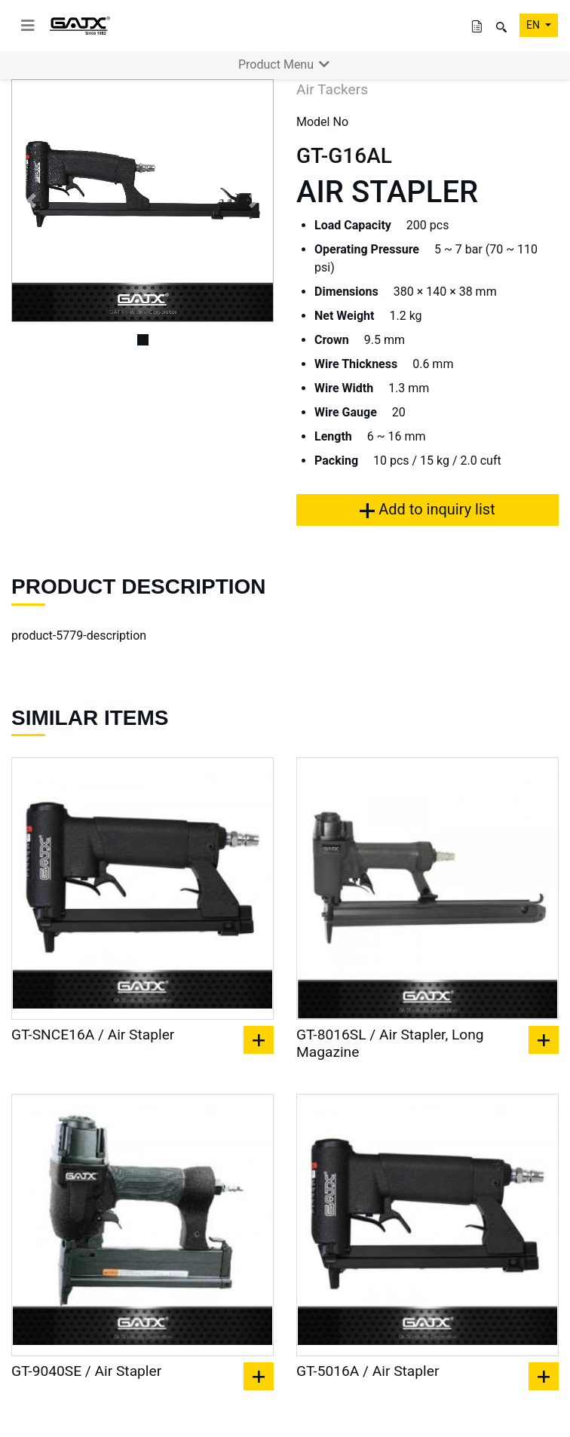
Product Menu (285, 64)
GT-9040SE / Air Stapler (86, 1371)
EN (534, 25)
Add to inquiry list (427, 509)
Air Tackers (332, 89)
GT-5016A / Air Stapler (367, 1371)
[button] (31, 200)
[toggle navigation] (28, 25)
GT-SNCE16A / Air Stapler (92, 1034)
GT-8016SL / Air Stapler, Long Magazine (390, 1043)
